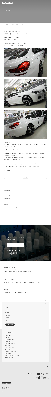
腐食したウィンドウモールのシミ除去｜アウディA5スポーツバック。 (16, 213)
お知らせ (7, 317)
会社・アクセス (8, 320)
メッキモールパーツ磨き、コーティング (12, 355)
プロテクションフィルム (9, 347)
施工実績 (7, 24)
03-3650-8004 (14, 250)
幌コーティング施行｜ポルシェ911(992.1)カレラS (13, 207)
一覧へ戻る (25, 177)
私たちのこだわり (8, 310)
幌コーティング (8, 345)
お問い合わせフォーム (15, 245)
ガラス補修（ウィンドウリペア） (11, 351)
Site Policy (47, 365)
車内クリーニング (8, 349)
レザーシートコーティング (9, 339)
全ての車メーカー (7, 31)
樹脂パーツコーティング (9, 357)
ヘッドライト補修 (8, 353)
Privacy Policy (47, 366)
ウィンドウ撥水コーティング (10, 343)
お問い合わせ (10, 324)
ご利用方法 (7, 315)
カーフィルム (14, 31)
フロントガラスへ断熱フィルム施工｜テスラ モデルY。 (14, 209)
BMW (19, 31)
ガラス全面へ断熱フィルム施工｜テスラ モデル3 (12, 215)
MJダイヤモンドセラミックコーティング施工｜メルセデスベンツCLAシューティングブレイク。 (21, 211)
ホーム (3, 24)
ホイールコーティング (9, 341)
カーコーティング (8, 335)
